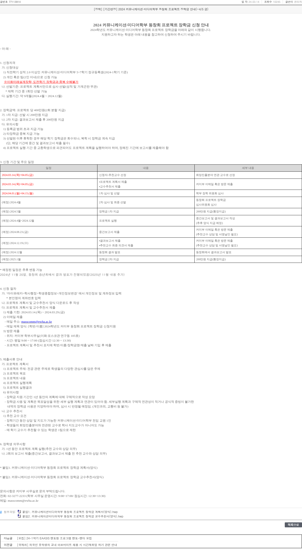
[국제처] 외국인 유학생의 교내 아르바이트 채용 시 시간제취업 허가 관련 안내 (67, 545)
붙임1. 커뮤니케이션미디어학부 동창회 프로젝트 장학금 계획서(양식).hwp (67, 512)
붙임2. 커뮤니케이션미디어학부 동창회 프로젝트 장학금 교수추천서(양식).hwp (70, 516)
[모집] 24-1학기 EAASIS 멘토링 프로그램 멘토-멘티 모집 (54, 538)
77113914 (15, 2)
